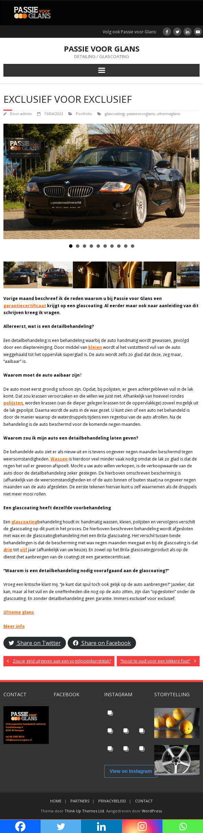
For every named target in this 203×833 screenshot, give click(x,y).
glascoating (115, 113)
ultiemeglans (168, 113)
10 (132, 246)
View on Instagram (131, 771)
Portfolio (84, 113)
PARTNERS (79, 800)
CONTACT (144, 800)
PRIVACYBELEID (112, 800)
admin (26, 113)
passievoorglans (141, 113)
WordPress (152, 810)
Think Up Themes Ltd (84, 810)
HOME (55, 800)
